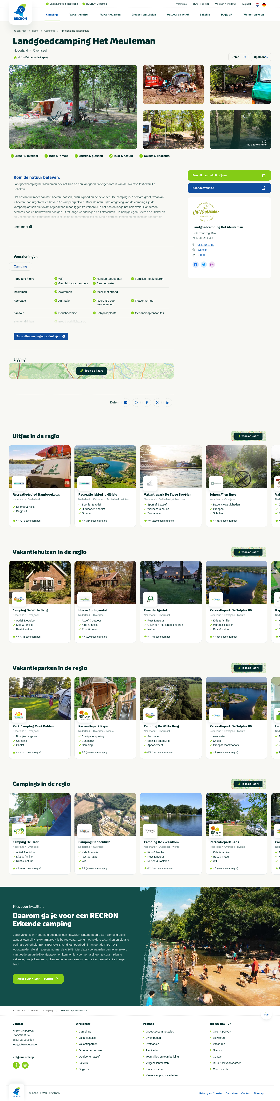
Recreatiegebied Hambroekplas (36, 495)
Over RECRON (201, 4)
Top (266, 1013)
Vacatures (181, 4)
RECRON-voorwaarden (227, 1063)
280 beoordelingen (30, 752)
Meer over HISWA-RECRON (38, 979)
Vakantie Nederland (225, 4)
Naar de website (228, 188)
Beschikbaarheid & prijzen (228, 175)
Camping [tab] (20, 266)
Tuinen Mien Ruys (223, 495)
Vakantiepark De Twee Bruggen (167, 495)
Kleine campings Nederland (162, 1075)
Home (35, 30)
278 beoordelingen (30, 520)
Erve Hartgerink (156, 610)
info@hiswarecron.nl (25, 1044)
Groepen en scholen (144, 14)
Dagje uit (226, 14)
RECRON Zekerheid (94, 4)
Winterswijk (127, 499)
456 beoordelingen (96, 520)
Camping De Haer (26, 842)
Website (202, 249)
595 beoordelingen (96, 752)
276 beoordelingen (162, 868)
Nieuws (217, 1050)
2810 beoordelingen (162, 520)
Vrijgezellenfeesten (157, 1063)
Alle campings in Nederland (75, 30)
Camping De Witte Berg (30, 610)
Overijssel (229, 499)
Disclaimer (232, 1093)
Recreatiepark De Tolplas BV (231, 610)
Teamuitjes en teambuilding (162, 1056)
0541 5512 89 (206, 244)
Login (246, 4)
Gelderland (33, 499)
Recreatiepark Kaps (93, 726)
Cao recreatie (221, 1069)
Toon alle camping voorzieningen (41, 336)
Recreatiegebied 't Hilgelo (97, 495)
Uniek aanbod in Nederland (62, 4)
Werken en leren (253, 14)
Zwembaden (153, 1037)
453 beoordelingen (30, 868)
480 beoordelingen (35, 57)
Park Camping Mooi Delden (33, 726)
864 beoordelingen (227, 636)
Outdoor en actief (178, 14)
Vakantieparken (110, 14)
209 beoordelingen (96, 868)
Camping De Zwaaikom (161, 842)
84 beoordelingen (161, 636)
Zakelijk (205, 14)
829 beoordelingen (96, 636)
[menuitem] (52, 14)
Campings (52, 14)
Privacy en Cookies (211, 1093)
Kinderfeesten (154, 1069)
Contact (217, 1056)
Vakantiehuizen (79, 14)
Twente (241, 615)
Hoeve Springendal (92, 610)
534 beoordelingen (227, 520)
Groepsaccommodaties (160, 1031)
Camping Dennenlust (94, 842)
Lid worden (219, 1037)
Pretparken (152, 1044)
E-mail (201, 254)
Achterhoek (113, 499)
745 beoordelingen (30, 636)
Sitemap (258, 1093)
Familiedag (152, 1050)
